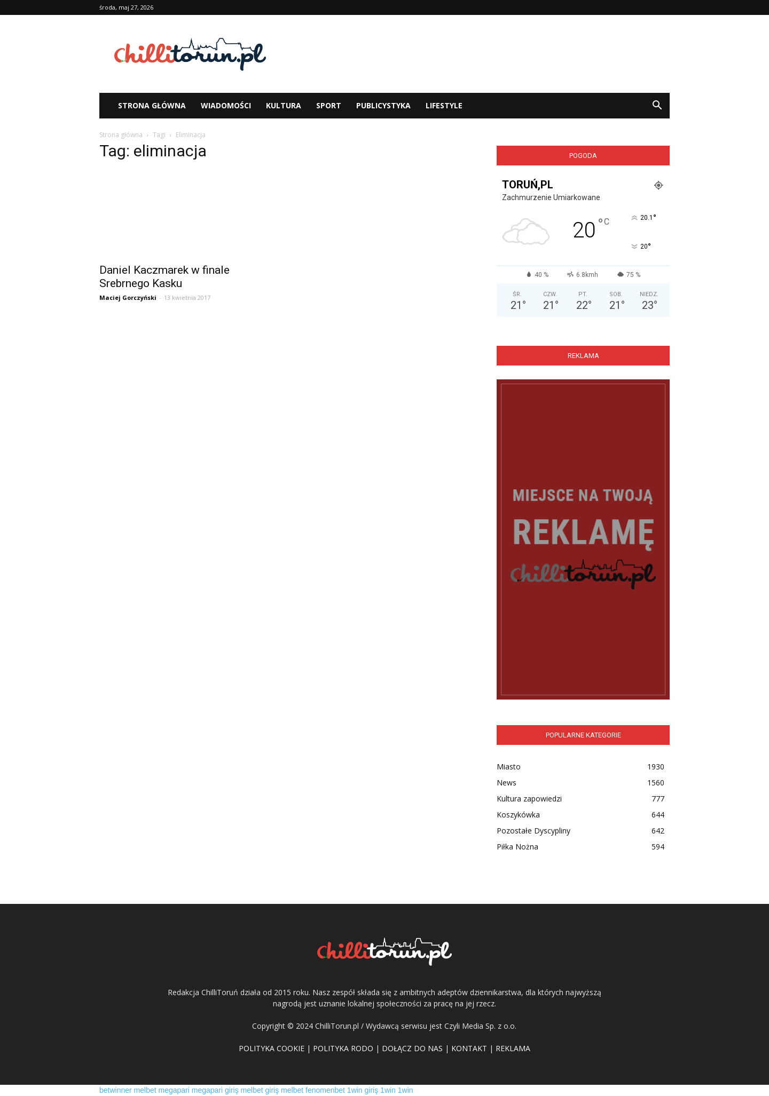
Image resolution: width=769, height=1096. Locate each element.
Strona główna (121, 134)
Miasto (509, 766)
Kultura (283, 105)
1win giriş (362, 1090)
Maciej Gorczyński (127, 297)
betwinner (115, 1090)
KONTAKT (469, 1048)
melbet (145, 1090)
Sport (328, 105)
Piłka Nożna (517, 846)
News (506, 782)
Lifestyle (444, 105)
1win (388, 1090)
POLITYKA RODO (343, 1048)
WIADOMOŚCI (226, 105)
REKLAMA (513, 1048)
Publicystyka (383, 105)
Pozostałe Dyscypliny (533, 830)
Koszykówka (518, 814)
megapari (174, 1090)
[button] (657, 105)
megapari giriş (215, 1090)
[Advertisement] (475, 54)
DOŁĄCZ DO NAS (412, 1048)
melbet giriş (260, 1090)
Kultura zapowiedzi (529, 798)
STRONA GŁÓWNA (152, 105)
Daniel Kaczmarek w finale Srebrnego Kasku (164, 277)
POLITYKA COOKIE (271, 1048)
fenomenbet (325, 1090)
